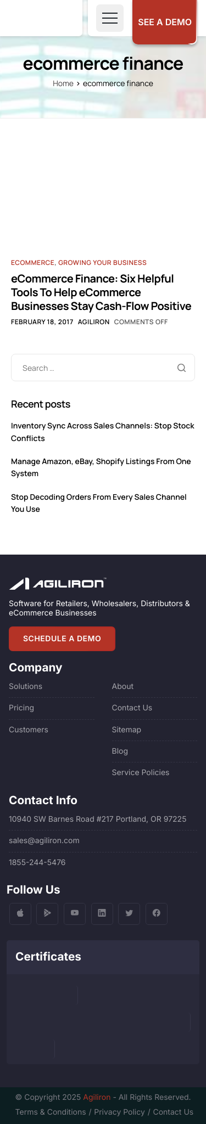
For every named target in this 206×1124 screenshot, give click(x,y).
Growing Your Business (102, 262)
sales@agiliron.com (44, 840)
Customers (28, 730)
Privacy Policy (119, 1112)
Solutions (25, 686)
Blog (120, 751)
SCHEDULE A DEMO (62, 638)
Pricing (21, 708)
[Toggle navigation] (110, 18)
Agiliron (94, 321)
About (122, 686)
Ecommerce (32, 262)
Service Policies (141, 772)
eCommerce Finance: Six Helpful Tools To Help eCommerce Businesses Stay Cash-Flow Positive (101, 292)
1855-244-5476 (37, 862)
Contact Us (132, 708)
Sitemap (127, 730)
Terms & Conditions (50, 1112)
